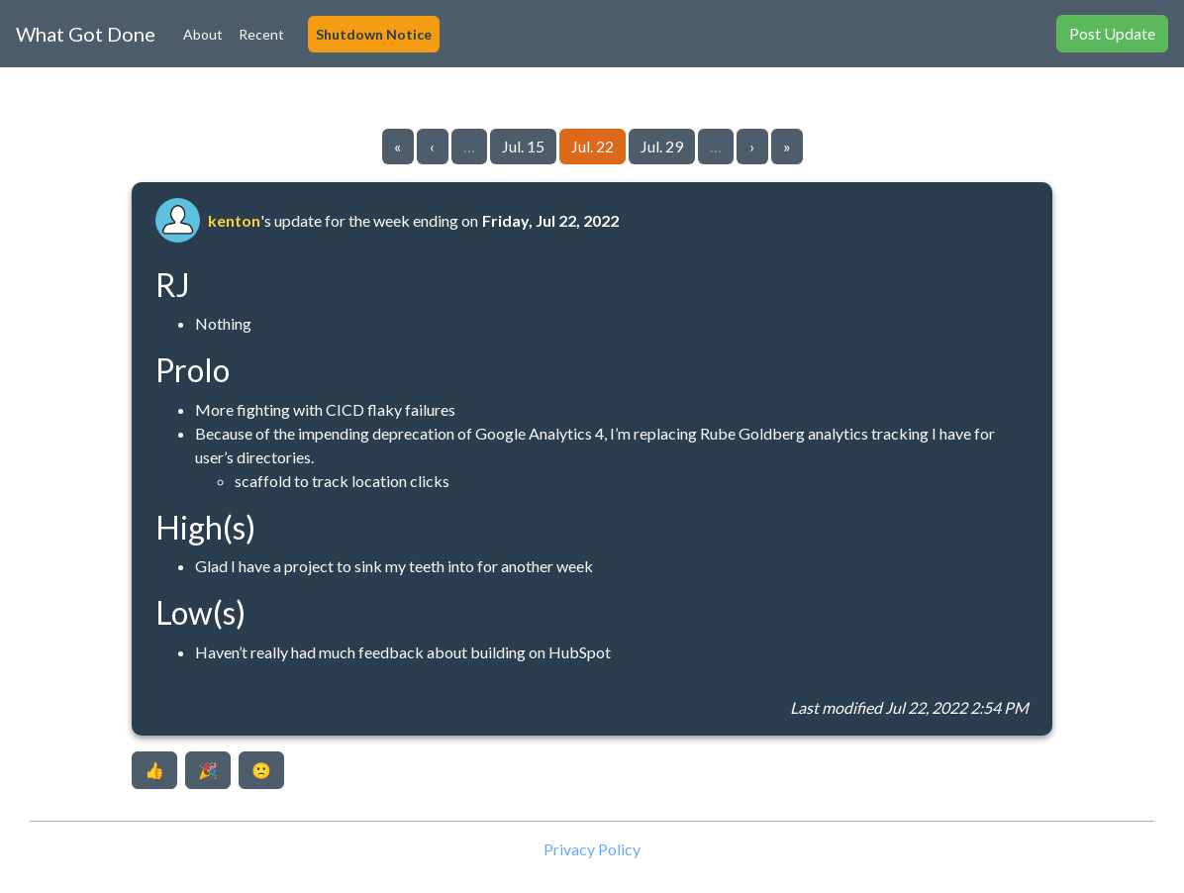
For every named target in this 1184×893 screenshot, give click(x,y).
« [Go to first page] (397, 146)
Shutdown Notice (374, 34)
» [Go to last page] (787, 146)
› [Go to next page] (751, 146)
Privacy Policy (592, 849)
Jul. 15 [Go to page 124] (523, 146)
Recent (261, 34)
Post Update (1112, 33)
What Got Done (85, 34)
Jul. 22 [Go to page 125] (592, 146)
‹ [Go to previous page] (432, 146)
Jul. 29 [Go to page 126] (662, 146)
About (203, 34)
